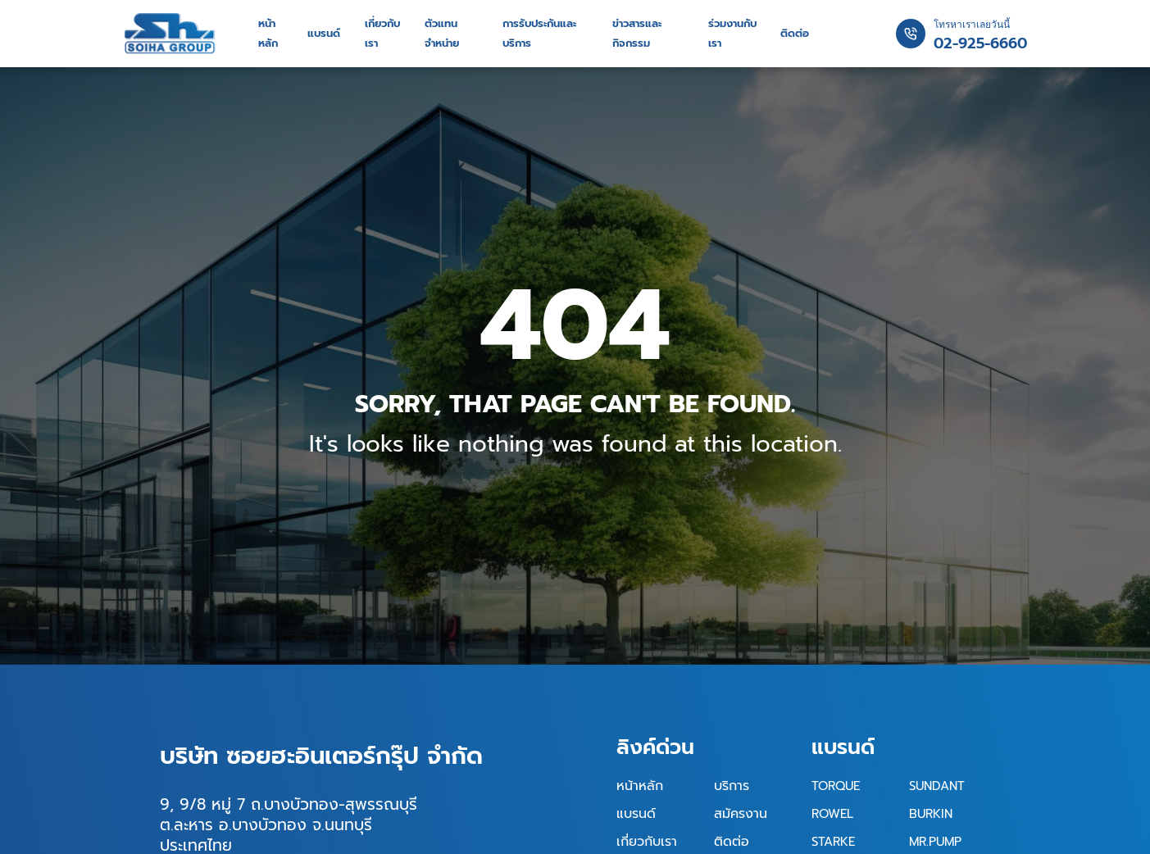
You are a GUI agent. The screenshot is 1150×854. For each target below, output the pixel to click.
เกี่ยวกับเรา (383, 34)
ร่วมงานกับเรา (733, 34)
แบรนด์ (323, 33)
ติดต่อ (794, 33)
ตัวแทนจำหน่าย (442, 34)
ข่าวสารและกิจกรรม (639, 34)
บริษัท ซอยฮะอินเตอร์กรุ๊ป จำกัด (321, 756)
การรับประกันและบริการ (540, 34)
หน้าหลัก (268, 34)
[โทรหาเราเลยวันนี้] (910, 33)
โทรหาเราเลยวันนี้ (972, 24)
